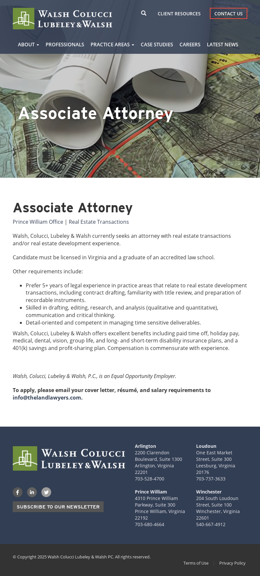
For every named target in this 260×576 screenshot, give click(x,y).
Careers (190, 44)
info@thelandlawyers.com (47, 397)
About (28, 44)
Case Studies (157, 44)
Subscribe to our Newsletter (58, 507)
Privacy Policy (232, 563)
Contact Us (228, 13)
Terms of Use (196, 563)
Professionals (65, 44)
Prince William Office (38, 221)
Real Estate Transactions (99, 221)
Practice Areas (112, 44)
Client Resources (179, 13)
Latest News (222, 44)
